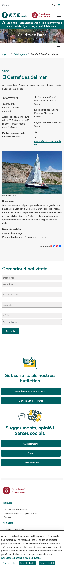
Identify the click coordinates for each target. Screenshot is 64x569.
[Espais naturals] (12, 294)
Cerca (11, 331)
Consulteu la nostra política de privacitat (21, 557)
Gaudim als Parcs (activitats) (31, 391)
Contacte (8, 517)
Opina (31, 453)
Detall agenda (20, 54)
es (58, 5)
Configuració (9, 563)
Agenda (6, 54)
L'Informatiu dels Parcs (31, 400)
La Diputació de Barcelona (15, 509)
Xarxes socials (31, 462)
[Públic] (7, 315)
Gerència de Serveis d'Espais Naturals (20, 513)
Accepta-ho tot (27, 563)
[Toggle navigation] (59, 15)
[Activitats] (9, 305)
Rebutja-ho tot (47, 563)
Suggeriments (31, 443)
